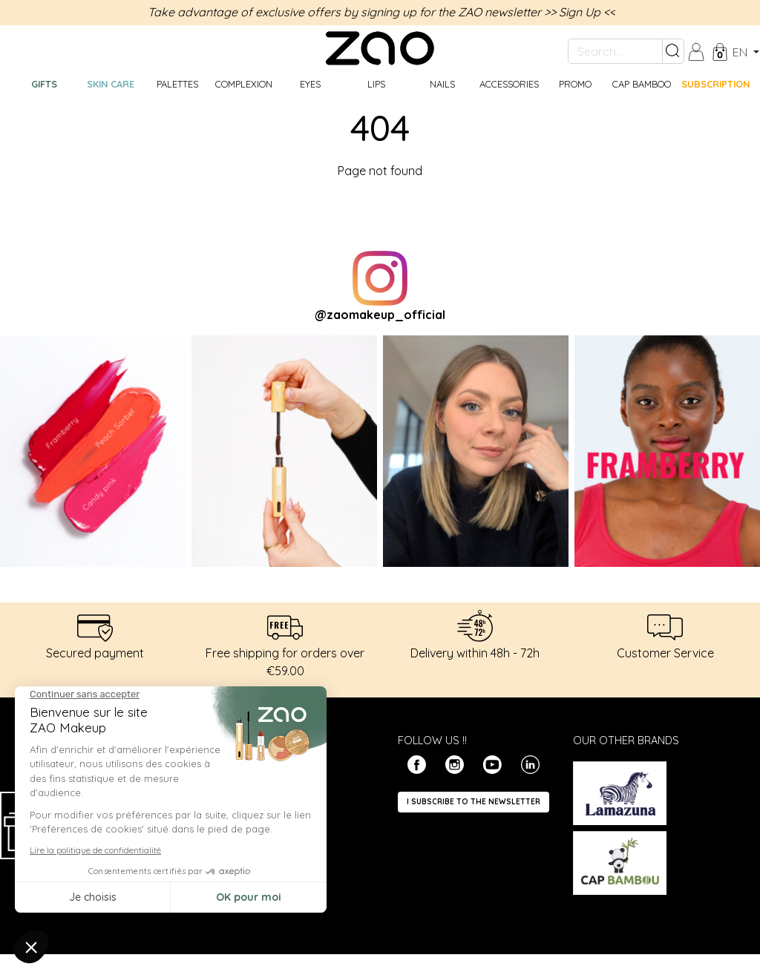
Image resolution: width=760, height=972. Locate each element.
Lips (376, 84)
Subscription (715, 84)
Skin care (110, 84)
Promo (575, 84)
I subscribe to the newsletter (473, 802)
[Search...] (615, 51)
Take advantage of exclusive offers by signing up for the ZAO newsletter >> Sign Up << (381, 11)
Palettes (177, 84)
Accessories (509, 84)
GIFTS (44, 84)
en (741, 52)
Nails (442, 84)
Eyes (310, 84)
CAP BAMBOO (641, 84)
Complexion (243, 84)
